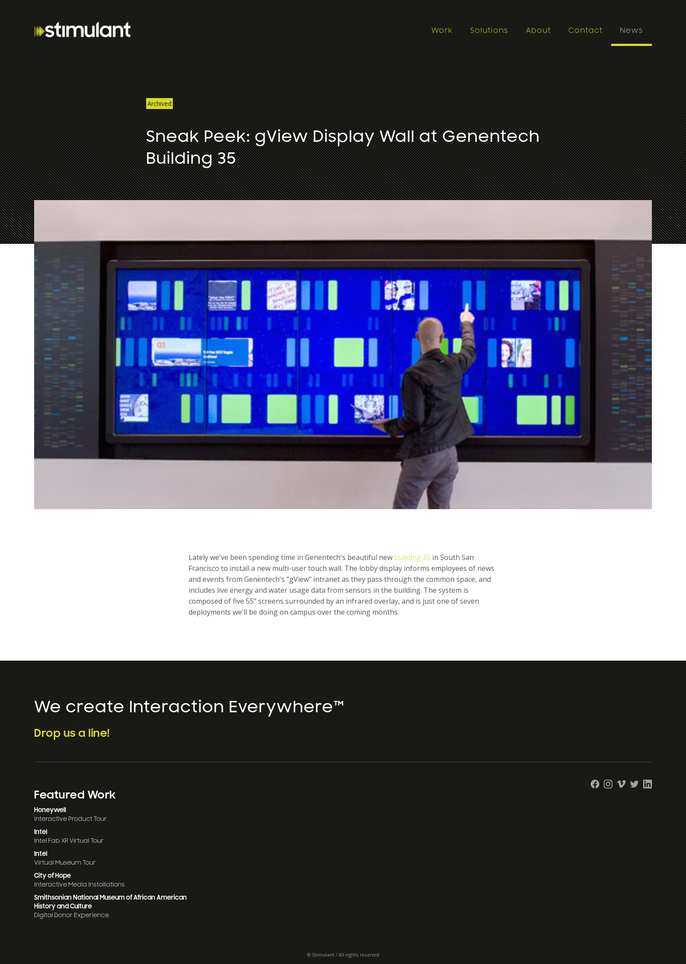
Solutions (489, 30)
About (538, 30)
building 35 (412, 557)
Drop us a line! (72, 733)
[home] (228, 29)
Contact (585, 30)
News (631, 30)
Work (442, 30)
